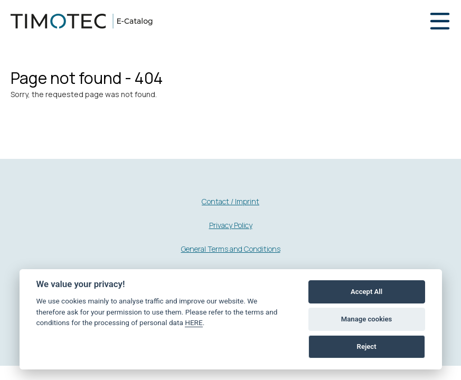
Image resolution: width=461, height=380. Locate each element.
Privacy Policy (230, 225)
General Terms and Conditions (230, 249)
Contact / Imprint (230, 201)
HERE (194, 322)
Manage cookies (366, 319)
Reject (367, 346)
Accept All (366, 292)
